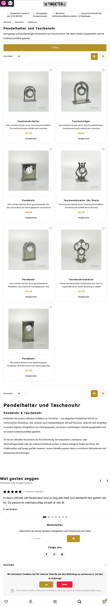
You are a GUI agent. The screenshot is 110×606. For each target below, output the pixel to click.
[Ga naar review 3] (52, 517)
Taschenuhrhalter (28, 121)
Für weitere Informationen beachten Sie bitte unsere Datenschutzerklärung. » (59, 590)
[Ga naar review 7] (66, 517)
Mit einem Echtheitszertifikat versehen (64, 15)
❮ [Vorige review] (100, 480)
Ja (46, 584)
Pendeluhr (28, 200)
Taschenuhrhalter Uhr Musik (81, 200)
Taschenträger (81, 121)
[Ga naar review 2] (49, 517)
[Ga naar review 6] (63, 517)
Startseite (7, 22)
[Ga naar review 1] (44, 517)
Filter (55, 47)
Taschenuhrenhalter (81, 279)
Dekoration (19, 22)
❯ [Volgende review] (107, 480)
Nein (64, 584)
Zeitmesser (32, 22)
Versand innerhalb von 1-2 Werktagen (90, 15)
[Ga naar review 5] (59, 517)
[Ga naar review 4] (56, 517)
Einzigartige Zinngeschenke (40, 15)
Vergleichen (31, 138)
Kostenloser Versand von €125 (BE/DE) (18, 15)
